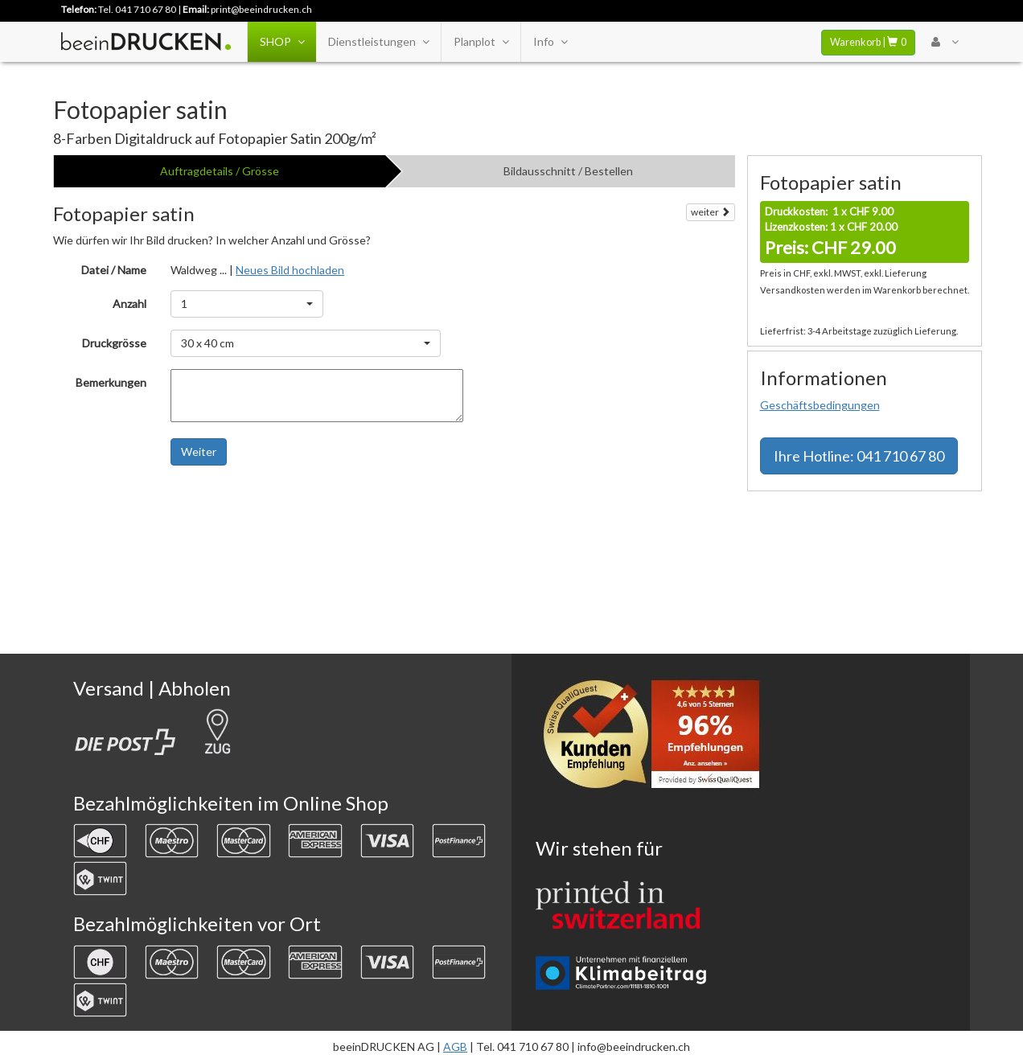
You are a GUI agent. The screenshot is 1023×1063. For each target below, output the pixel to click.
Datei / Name (113, 270)
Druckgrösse (114, 343)
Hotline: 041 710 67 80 (859, 456)
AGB (455, 1046)
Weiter (198, 451)
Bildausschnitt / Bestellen (568, 171)
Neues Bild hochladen (290, 270)
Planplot (481, 42)
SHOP (282, 42)
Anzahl (129, 303)
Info (550, 42)
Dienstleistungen (378, 42)
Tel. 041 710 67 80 (137, 9)
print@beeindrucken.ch (261, 9)
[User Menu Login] (944, 42)
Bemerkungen (111, 382)
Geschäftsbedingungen (820, 405)
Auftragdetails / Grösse (219, 171)
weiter (710, 212)
